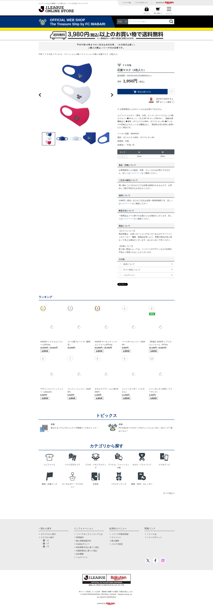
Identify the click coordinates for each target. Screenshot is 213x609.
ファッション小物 (89, 54)
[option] (76, 95)
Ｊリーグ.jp (127, 3)
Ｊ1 (47, 540)
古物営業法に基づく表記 (86, 551)
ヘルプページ (136, 173)
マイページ (116, 537)
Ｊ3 (47, 546)
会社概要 (80, 554)
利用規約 (80, 537)
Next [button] (112, 95)
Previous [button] (40, 95)
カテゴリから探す (48, 534)
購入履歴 (115, 541)
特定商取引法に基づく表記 (87, 547)
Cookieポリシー (83, 544)
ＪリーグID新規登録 (120, 534)
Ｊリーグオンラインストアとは (89, 534)
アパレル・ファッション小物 (66, 54)
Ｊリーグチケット (141, 3)
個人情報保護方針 (83, 541)
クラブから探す (47, 537)
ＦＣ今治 (48, 54)
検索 (171, 21)
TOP (41, 54)
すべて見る (168, 493)
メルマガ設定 (117, 544)
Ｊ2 (47, 543)
